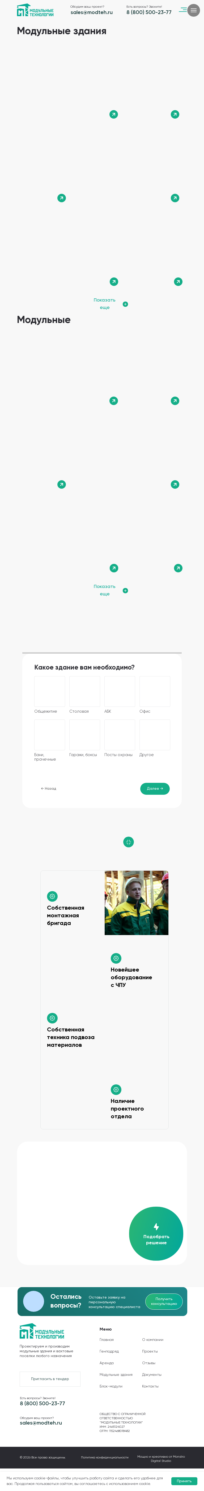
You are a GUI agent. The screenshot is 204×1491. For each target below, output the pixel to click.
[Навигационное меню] (194, 10)
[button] (156, 1234)
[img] (71, 86)
